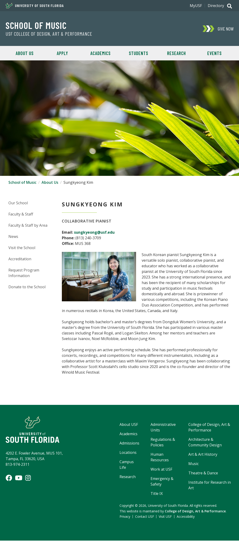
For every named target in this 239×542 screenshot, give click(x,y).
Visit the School (21, 248)
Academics (100, 53)
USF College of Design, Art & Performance (49, 34)
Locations (128, 453)
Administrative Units (163, 428)
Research (176, 53)
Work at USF (161, 470)
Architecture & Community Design (205, 443)
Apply (62, 53)
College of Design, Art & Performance (209, 428)
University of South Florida (35, 5)
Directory (216, 5)
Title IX (157, 494)
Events (214, 53)
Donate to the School (27, 288)
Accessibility (186, 518)
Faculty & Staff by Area (27, 226)
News (13, 237)
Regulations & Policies (163, 443)
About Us (25, 53)
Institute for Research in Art (209, 486)
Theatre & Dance (203, 474)
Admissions (129, 444)
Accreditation (19, 260)
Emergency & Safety (162, 482)
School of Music (36, 25)
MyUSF (196, 5)
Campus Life (127, 465)
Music (193, 464)
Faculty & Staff (20, 215)
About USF (129, 425)
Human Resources (160, 458)
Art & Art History (202, 455)
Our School (18, 204)
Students (138, 53)
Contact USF (144, 518)
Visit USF (165, 518)
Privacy (125, 518)
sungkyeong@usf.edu (94, 233)
